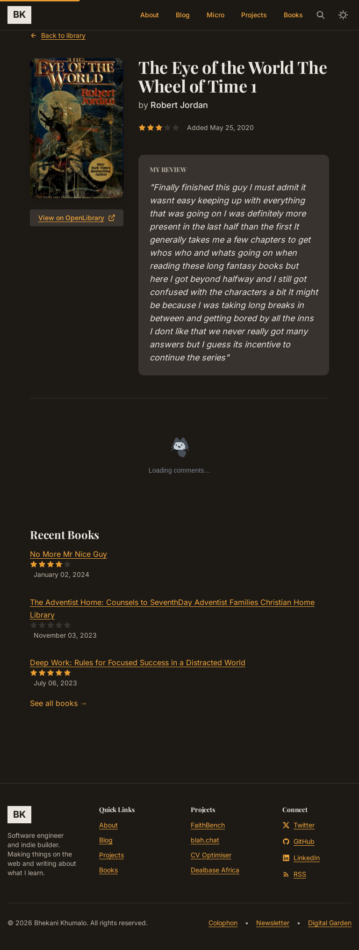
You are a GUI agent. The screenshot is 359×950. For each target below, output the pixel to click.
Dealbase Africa (215, 870)
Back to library (58, 35)
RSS (294, 874)
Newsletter (272, 923)
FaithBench (208, 825)
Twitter (298, 825)
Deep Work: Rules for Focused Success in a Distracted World (137, 662)
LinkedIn (301, 858)
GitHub (298, 841)
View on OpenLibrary (76, 218)
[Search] (320, 15)
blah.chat (205, 840)
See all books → (58, 703)
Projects (254, 15)
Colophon (222, 923)
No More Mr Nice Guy (68, 554)
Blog (183, 15)
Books (293, 15)
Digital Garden (330, 923)
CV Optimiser (211, 855)
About (149, 15)
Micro (215, 15)
